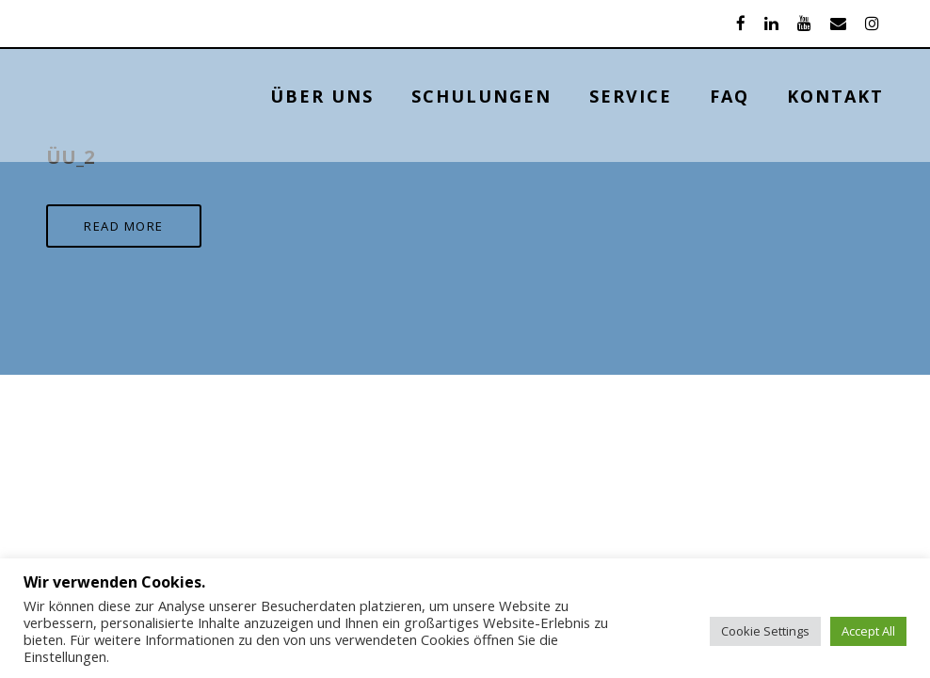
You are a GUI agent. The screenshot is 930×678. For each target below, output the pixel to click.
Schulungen (481, 96)
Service (630, 96)
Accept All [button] (868, 630)
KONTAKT (835, 96)
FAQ (729, 96)
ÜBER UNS (322, 96)
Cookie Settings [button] (765, 630)
